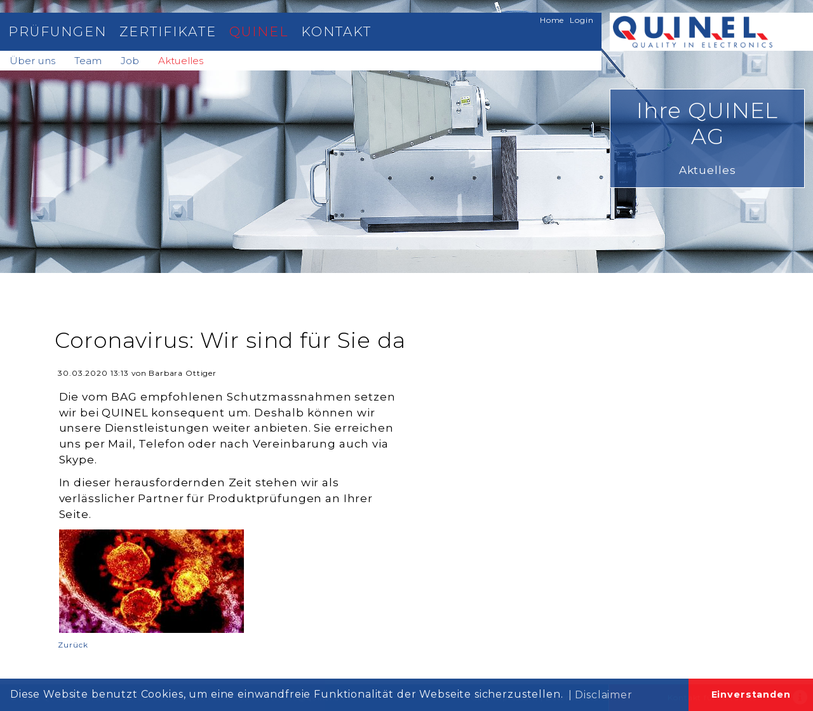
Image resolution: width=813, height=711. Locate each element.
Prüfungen (57, 31)
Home (552, 20)
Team (88, 61)
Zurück (73, 644)
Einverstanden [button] (751, 694)
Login (581, 20)
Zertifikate (167, 31)
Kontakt (336, 31)
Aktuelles (180, 61)
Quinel (258, 31)
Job (130, 61)
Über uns (32, 61)
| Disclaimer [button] (600, 695)
